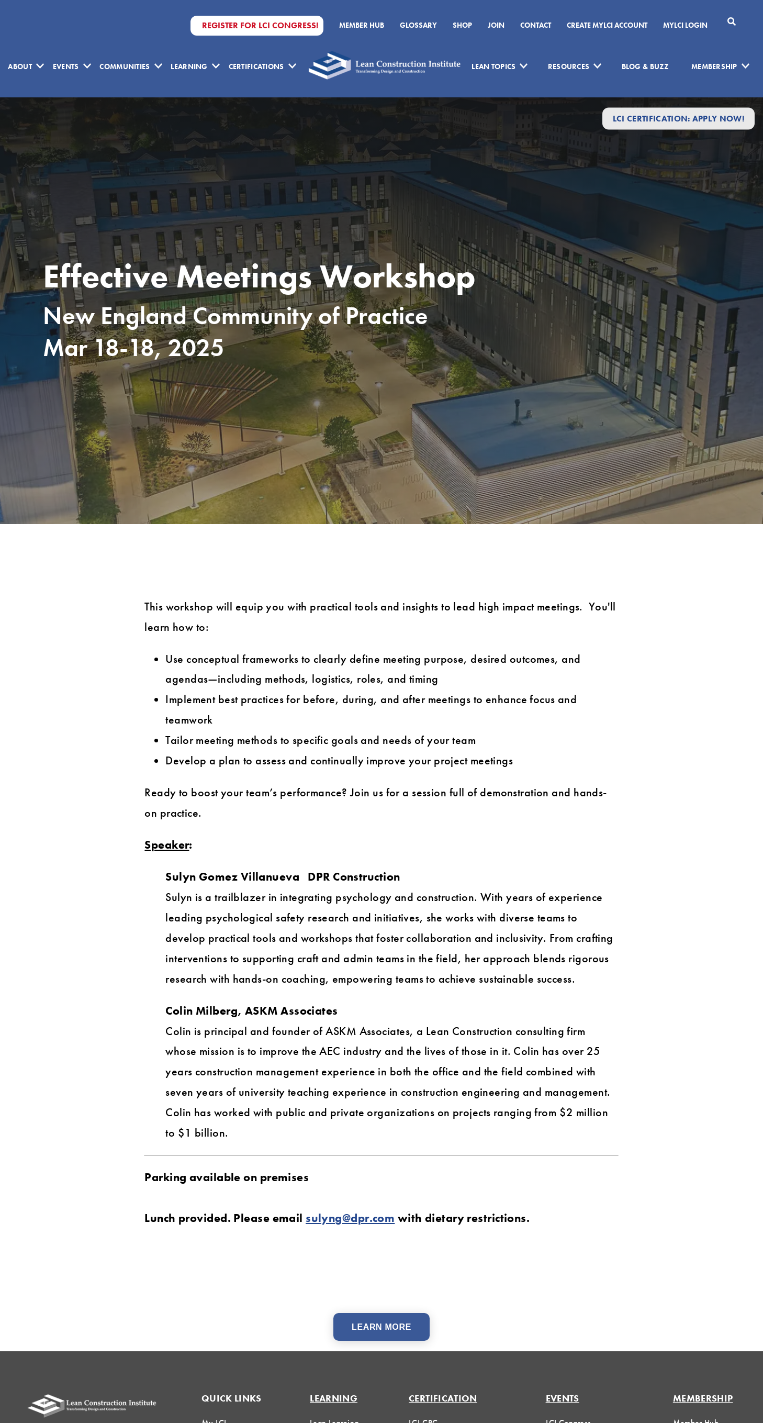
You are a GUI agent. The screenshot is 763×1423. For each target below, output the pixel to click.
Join (496, 25)
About (19, 66)
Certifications (256, 66)
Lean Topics (493, 66)
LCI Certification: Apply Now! (678, 118)
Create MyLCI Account (607, 25)
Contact (535, 25)
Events (66, 66)
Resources (569, 66)
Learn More (381, 1326)
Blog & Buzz (645, 66)
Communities (124, 66)
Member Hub (361, 25)
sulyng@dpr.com (350, 1218)
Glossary (418, 25)
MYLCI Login (685, 25)
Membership (714, 66)
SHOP (462, 25)
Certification (443, 1398)
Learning (189, 66)
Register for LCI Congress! (260, 25)
